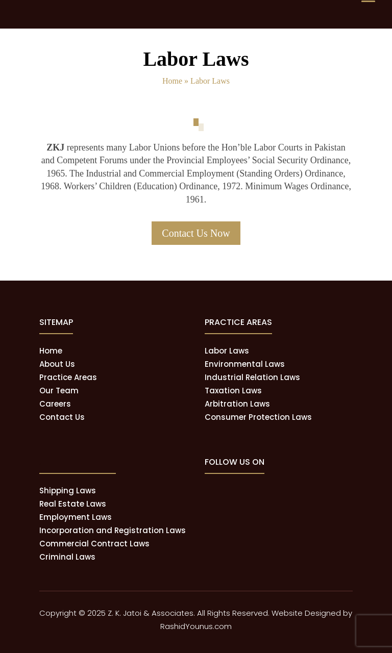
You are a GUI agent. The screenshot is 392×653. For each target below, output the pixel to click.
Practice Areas (68, 377)
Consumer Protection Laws (258, 417)
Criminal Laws (67, 556)
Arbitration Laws (237, 403)
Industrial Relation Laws (252, 377)
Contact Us (62, 417)
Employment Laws (75, 517)
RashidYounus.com (196, 626)
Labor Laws (227, 350)
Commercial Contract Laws (94, 543)
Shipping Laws (67, 490)
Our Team (59, 390)
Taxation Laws (233, 390)
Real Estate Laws (72, 503)
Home (172, 81)
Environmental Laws (245, 364)
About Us (57, 364)
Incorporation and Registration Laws (112, 530)
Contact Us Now (196, 233)
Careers (55, 403)
